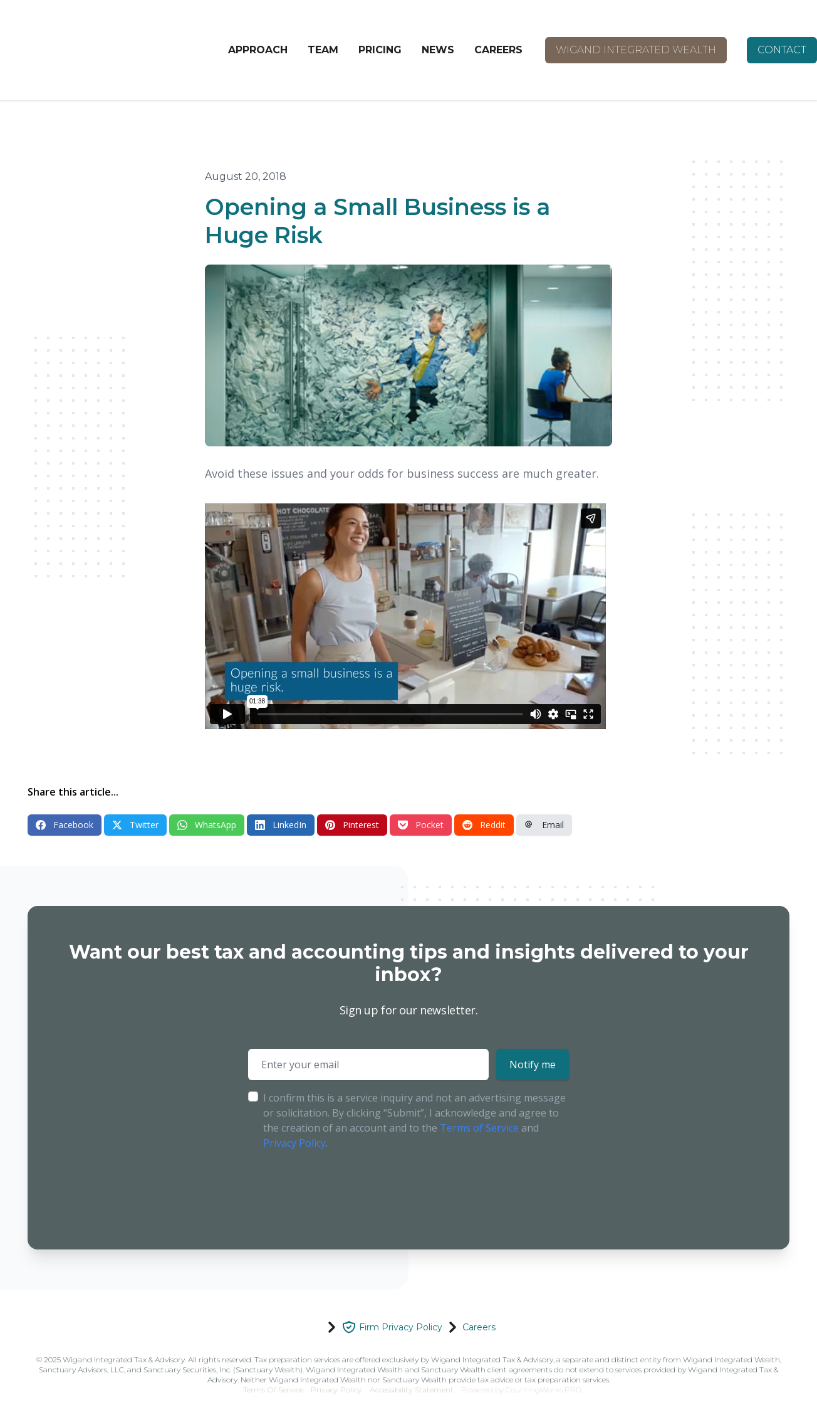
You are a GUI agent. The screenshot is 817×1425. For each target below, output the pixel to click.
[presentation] (343, 1189)
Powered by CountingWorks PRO (521, 1389)
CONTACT (781, 50)
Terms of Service (479, 1128)
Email (544, 825)
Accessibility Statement (412, 1389)
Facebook (64, 825)
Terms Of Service (273, 1389)
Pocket (421, 825)
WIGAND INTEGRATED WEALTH (636, 50)
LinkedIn (280, 825)
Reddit (484, 825)
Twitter (135, 825)
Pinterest (352, 825)
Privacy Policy (294, 1143)
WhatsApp (206, 825)
